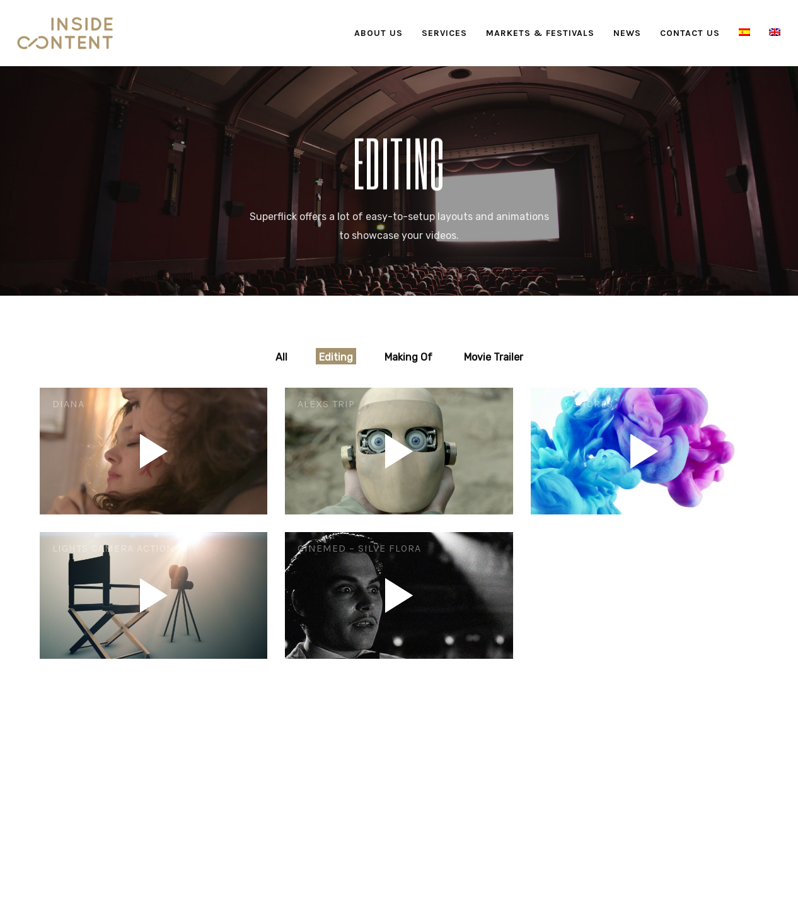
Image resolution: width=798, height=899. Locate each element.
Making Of (408, 357)
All (281, 357)
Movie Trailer (493, 357)
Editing (336, 357)
